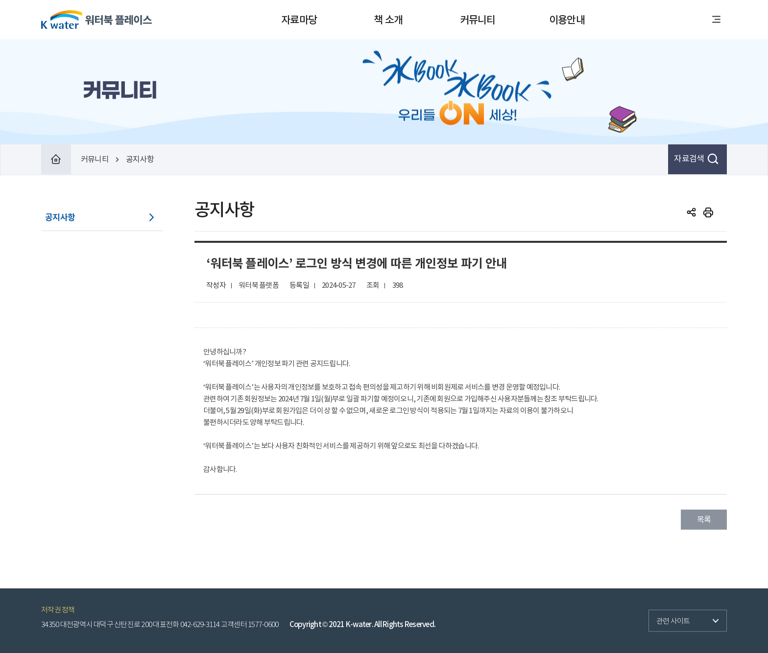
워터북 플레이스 (96, 19)
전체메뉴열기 (716, 19)
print (708, 212)
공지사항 (60, 217)
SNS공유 (691, 212)
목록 (704, 519)
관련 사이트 (669, 618)
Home (56, 159)
